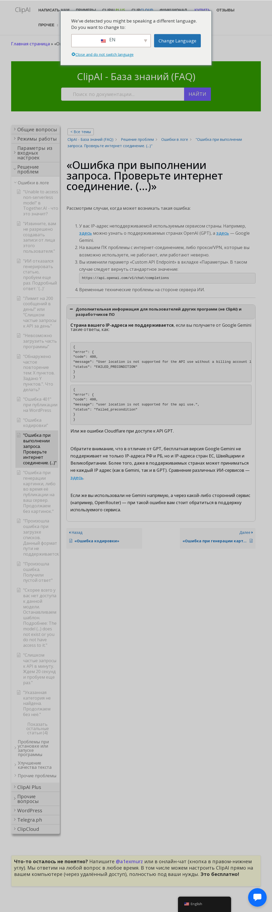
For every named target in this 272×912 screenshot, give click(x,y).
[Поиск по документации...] (123, 94)
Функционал (173, 10)
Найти (197, 94)
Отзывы (225, 10)
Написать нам (54, 10)
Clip (142, 9)
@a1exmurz (129, 861)
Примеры (86, 10)
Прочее (46, 25)
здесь (85, 233)
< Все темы (80, 131)
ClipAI (113, 9)
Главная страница (30, 44)
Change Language (177, 40)
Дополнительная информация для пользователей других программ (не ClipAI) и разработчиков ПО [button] (155, 312)
